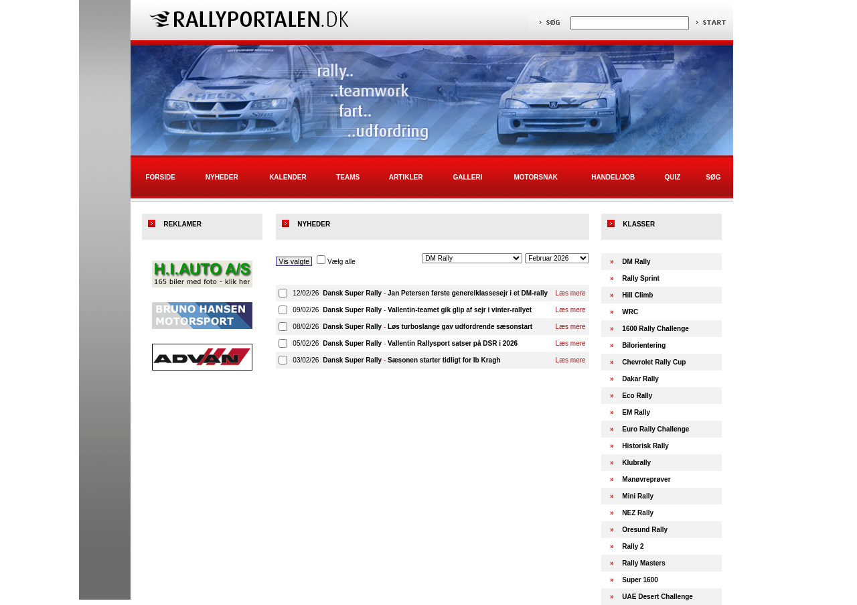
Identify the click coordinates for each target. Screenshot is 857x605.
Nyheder (222, 177)
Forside (160, 177)
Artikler (406, 177)
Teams (348, 177)
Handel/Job (613, 177)
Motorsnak (536, 177)
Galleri (467, 177)
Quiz (672, 177)
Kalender (288, 177)
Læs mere (571, 293)
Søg (713, 177)
